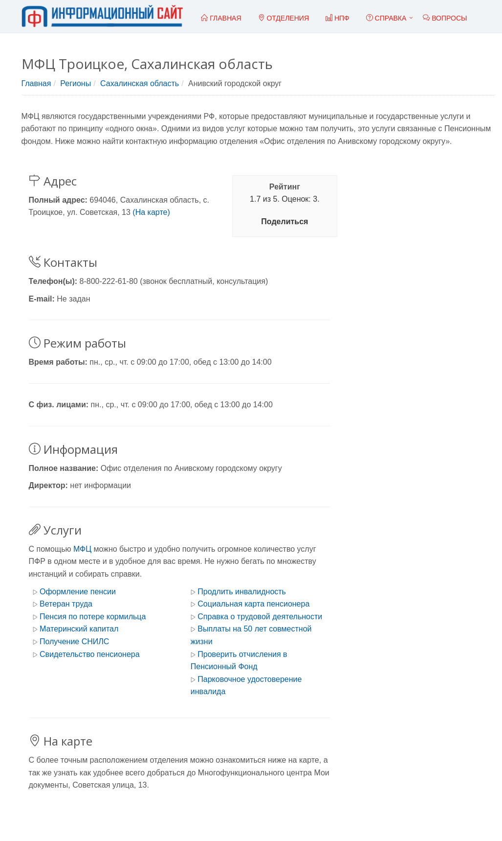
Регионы (75, 83)
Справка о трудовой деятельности (259, 616)
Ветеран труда (66, 604)
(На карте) (151, 212)
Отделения (283, 18)
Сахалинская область (139, 83)
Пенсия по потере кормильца (93, 616)
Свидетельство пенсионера (90, 654)
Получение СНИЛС (74, 641)
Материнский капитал (79, 629)
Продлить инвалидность (241, 591)
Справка (386, 18)
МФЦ (82, 549)
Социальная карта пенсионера (253, 604)
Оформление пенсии (78, 591)
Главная (36, 83)
